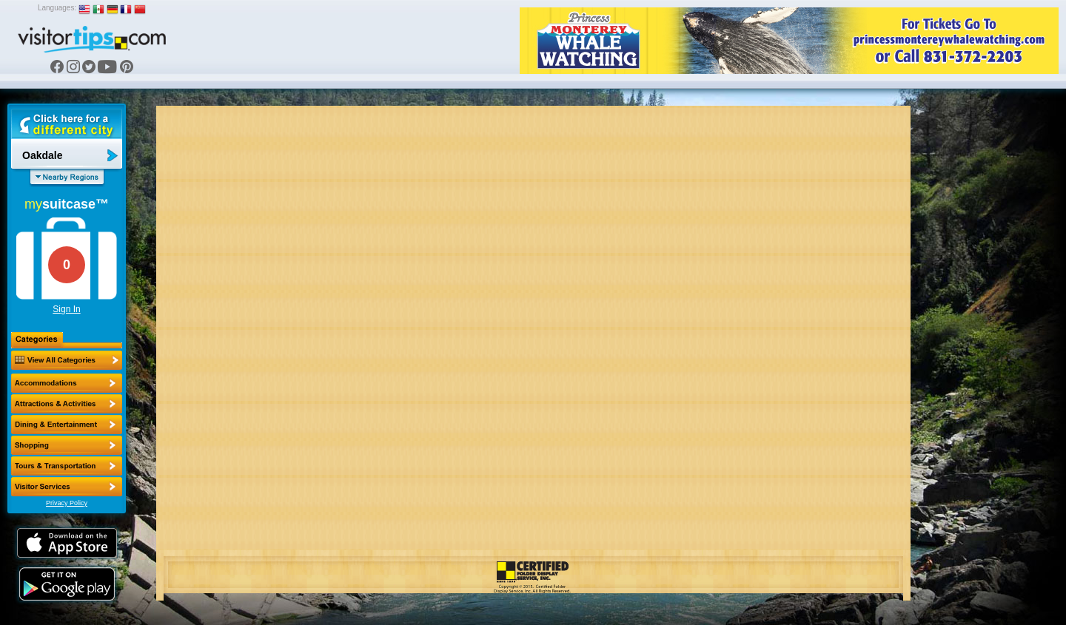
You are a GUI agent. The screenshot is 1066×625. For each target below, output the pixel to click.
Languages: (57, 8)
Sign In (66, 309)
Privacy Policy (66, 503)
